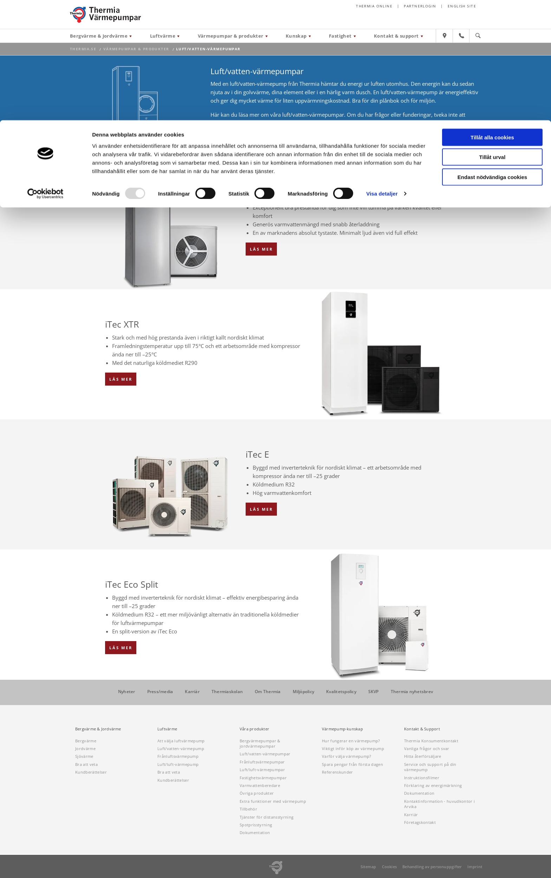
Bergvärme (85, 740)
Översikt (257, 152)
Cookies (389, 866)
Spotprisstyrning (256, 824)
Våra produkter (254, 729)
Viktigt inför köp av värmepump (353, 748)
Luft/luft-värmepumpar (262, 769)
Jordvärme (85, 748)
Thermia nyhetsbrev (412, 691)
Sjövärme (84, 756)
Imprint (474, 866)
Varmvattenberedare (260, 785)
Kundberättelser (91, 772)
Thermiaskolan (227, 691)
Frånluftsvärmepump (178, 756)
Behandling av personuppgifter (432, 866)
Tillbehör (248, 809)
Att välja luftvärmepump (181, 740)
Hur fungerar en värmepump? (351, 740)
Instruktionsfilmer (421, 777)
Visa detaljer (381, 74)
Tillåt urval (492, 37)
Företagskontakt (420, 822)
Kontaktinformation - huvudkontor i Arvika (439, 804)
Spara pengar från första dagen (352, 764)
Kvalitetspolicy (341, 691)
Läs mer (261, 249)
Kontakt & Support (422, 729)
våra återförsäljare (269, 123)
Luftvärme (167, 729)
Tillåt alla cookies (492, 17)
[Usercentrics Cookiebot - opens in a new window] (45, 74)
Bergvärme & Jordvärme (98, 729)
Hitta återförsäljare (422, 756)
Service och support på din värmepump (430, 767)
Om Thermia (267, 691)
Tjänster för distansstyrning (266, 817)
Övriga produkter (257, 793)
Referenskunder (337, 772)
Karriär (192, 691)
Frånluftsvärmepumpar (262, 761)
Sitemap (368, 866)
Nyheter (126, 691)
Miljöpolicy (304, 691)
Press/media (160, 691)
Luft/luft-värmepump (178, 764)
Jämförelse (291, 152)
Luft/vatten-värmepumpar (265, 753)
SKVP (373, 691)
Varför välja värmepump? (346, 756)
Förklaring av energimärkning (433, 785)
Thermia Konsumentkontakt (431, 740)
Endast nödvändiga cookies (492, 57)
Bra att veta (86, 764)
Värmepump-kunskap (342, 729)
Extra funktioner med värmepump (273, 801)
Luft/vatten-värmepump (180, 748)
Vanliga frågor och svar (426, 748)
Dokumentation (255, 832)
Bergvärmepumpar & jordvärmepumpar (260, 743)
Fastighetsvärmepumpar (263, 777)
